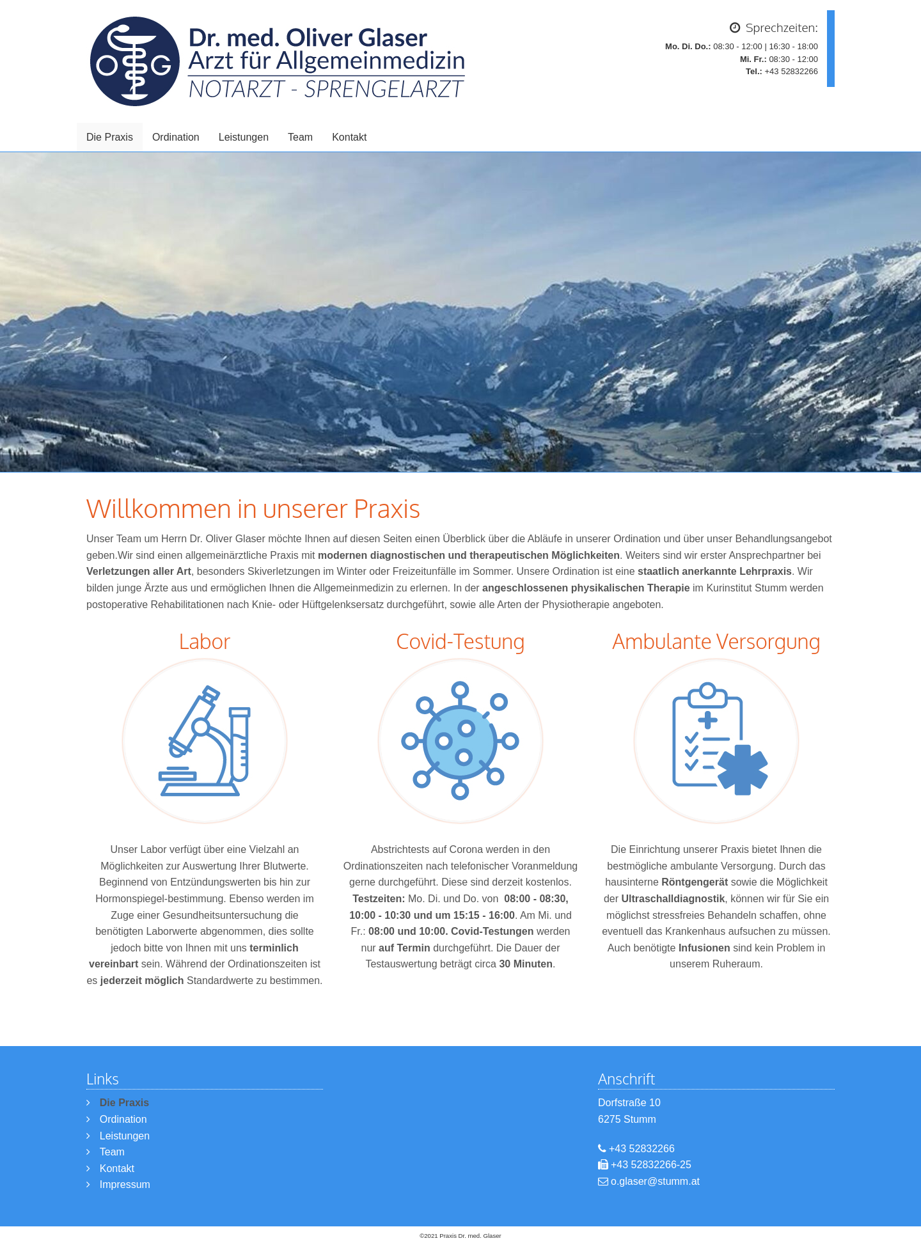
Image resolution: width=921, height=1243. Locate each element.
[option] (460, 312)
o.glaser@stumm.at (655, 1181)
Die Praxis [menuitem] (109, 137)
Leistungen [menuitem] (244, 137)
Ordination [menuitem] (176, 137)
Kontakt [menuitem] (349, 137)
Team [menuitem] (300, 137)
